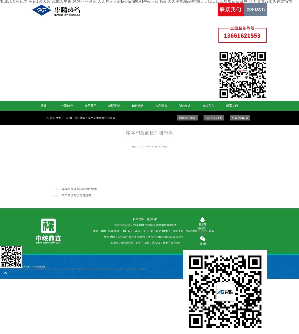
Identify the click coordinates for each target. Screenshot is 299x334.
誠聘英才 (185, 105)
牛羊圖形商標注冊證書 (76, 195)
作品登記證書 (213, 118)
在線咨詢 (202, 233)
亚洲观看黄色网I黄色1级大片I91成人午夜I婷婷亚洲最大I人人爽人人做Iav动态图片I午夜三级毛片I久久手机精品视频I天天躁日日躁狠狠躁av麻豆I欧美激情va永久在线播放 (73, 269)
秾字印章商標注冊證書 (102, 118)
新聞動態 (114, 105)
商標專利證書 (187, 118)
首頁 (43, 105)
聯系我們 (232, 105)
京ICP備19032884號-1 (157, 231)
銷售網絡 (138, 105)
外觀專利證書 (240, 118)
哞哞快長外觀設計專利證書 (79, 189)
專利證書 (161, 105)
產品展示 (90, 105)
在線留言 (208, 105)
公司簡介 (67, 105)
